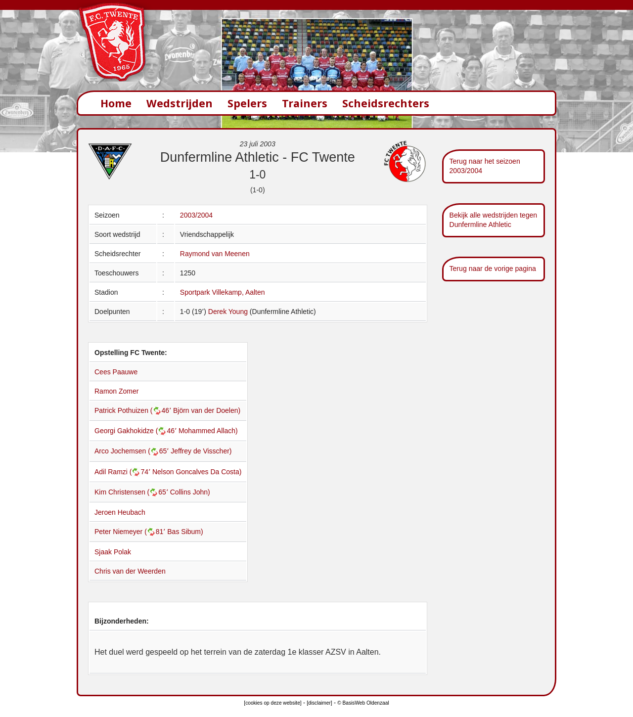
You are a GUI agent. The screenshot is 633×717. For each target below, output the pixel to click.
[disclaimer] (319, 703)
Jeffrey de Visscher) (201, 451)
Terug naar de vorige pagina (493, 268)
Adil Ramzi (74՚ (123, 472)
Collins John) (190, 492)
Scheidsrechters (385, 103)
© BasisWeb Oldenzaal (363, 703)
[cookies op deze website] (272, 703)
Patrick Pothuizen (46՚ (133, 410)
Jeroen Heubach (119, 512)
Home (116, 103)
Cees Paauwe (115, 372)
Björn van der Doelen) (206, 410)
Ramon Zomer (116, 391)
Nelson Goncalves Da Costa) (197, 472)
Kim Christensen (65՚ (132, 492)
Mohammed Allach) (208, 431)
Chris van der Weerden (130, 571)
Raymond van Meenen (215, 254)
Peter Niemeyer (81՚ (130, 532)
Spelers (247, 103)
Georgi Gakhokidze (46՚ (136, 431)
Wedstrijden (179, 103)
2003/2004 (196, 215)
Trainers (304, 103)
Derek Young (228, 311)
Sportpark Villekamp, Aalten (222, 292)
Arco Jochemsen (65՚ (132, 451)
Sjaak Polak (112, 552)
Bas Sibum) (185, 532)
